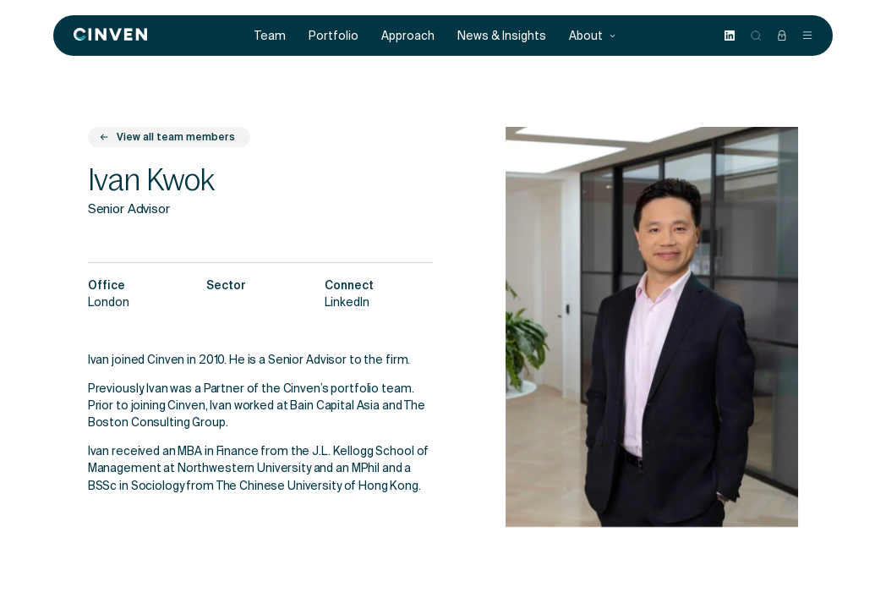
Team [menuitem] (270, 36)
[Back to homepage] (110, 35)
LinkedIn (347, 304)
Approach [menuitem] (408, 36)
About (592, 36)
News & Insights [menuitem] (501, 36)
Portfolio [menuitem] (333, 36)
